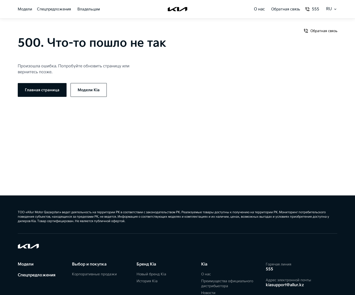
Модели (25, 9)
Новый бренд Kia (151, 274)
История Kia (147, 281)
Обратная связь (285, 9)
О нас (259, 9)
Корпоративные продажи (94, 274)
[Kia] (177, 9)
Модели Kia (89, 90)
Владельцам (88, 9)
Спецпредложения (54, 9)
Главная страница (42, 90)
